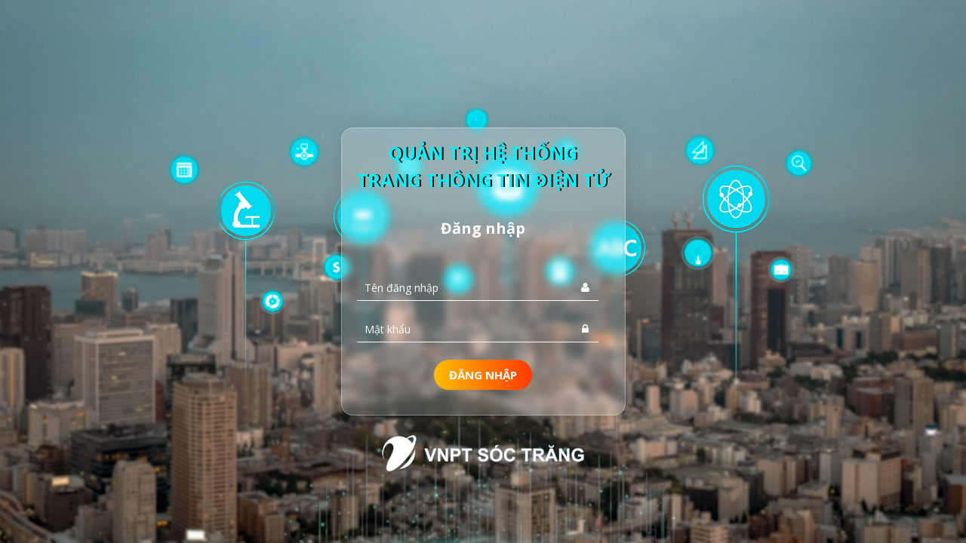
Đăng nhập (483, 374)
